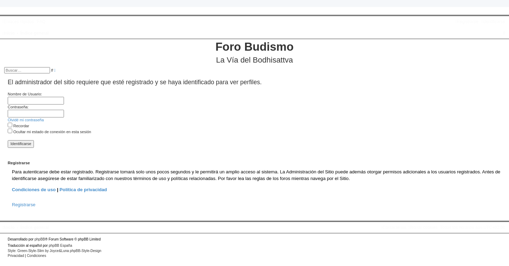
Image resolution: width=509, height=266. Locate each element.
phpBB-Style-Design (85, 251)
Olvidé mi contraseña (26, 120)
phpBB (40, 239)
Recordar (18, 126)
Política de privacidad (83, 189)
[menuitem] (40, 21)
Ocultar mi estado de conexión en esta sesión (49, 132)
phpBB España (60, 245)
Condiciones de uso (34, 189)
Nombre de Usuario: (25, 94)
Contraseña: (18, 107)
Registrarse (23, 204)
